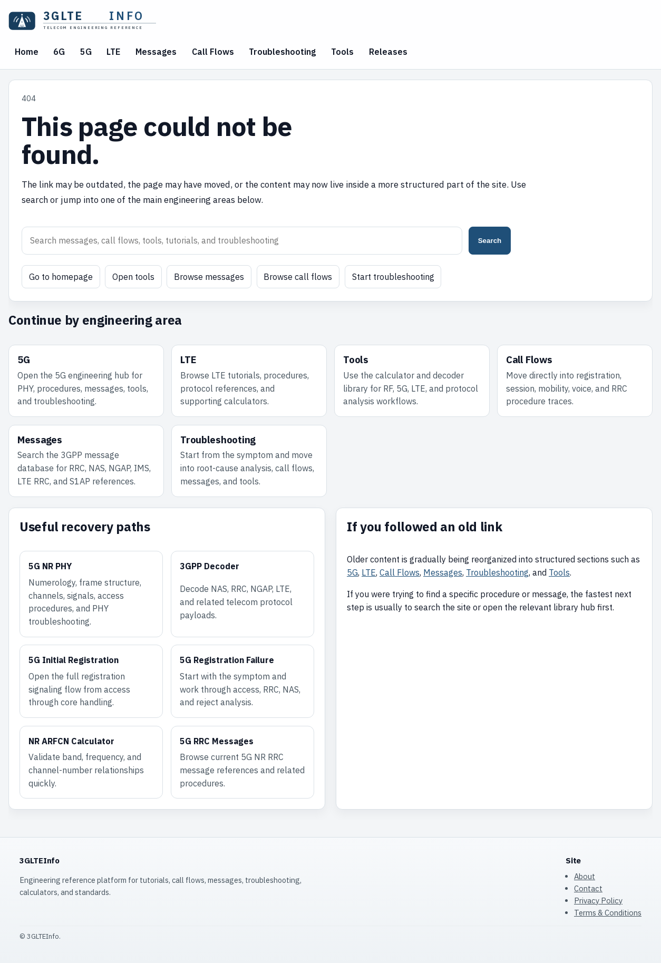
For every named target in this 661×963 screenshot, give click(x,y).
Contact (588, 888)
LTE (113, 51)
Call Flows (213, 51)
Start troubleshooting (393, 276)
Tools (342, 51)
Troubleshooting (282, 51)
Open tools (133, 276)
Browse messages (209, 276)
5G (86, 51)
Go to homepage (61, 276)
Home (26, 51)
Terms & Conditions (607, 913)
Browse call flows (298, 276)
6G (59, 51)
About (584, 876)
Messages (156, 51)
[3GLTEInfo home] (87, 20)
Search (489, 241)
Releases (388, 51)
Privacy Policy (598, 901)
